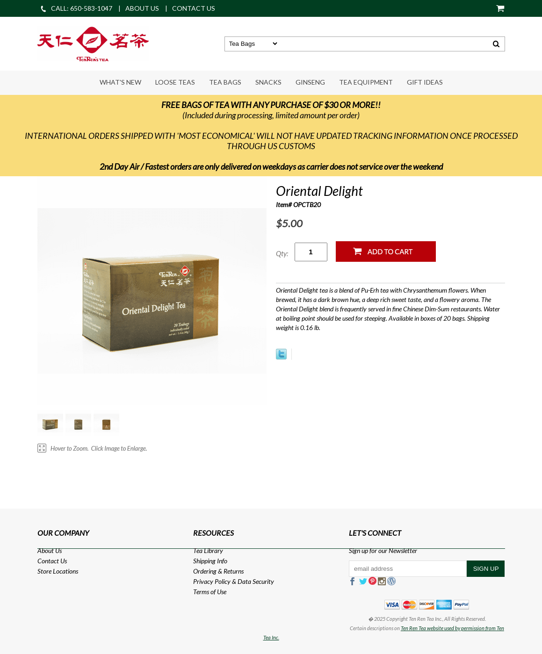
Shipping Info (210, 561)
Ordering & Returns (218, 571)
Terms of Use (209, 592)
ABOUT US (142, 8)
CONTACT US (193, 8)
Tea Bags (225, 82)
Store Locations (57, 571)
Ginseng (310, 82)
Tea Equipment (366, 82)
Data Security (256, 581)
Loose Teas (175, 82)
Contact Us (52, 561)
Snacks (268, 82)
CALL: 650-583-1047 (76, 8)
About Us (49, 550)
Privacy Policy (212, 581)
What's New (120, 82)
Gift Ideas (425, 82)
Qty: (282, 253)
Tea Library (208, 550)
